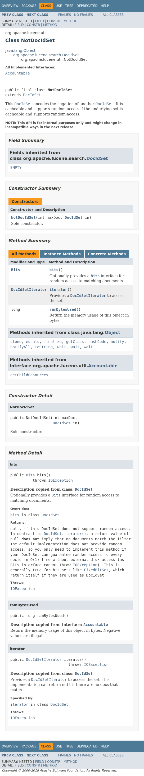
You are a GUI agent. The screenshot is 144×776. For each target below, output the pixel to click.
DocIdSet (32, 95)
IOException (60, 480)
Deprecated (87, 6)
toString (44, 347)
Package (29, 6)
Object (112, 332)
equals (32, 342)
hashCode (97, 342)
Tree (69, 6)
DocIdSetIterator (29, 289)
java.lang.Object (20, 50)
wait (61, 347)
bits (54, 270)
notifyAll (20, 347)
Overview (10, 6)
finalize (52, 342)
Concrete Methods (107, 254)
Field (39, 21)
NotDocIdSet (23, 217)
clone (15, 342)
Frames (64, 15)
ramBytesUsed (63, 309)
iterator (58, 289)
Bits (15, 270)
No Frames (83, 15)
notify (117, 342)
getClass (75, 342)
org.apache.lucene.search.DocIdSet (46, 55)
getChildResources (29, 375)
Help (105, 6)
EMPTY (15, 167)
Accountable (17, 73)
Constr (53, 21)
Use (59, 6)
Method (71, 21)
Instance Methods (61, 254)
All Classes (113, 15)
